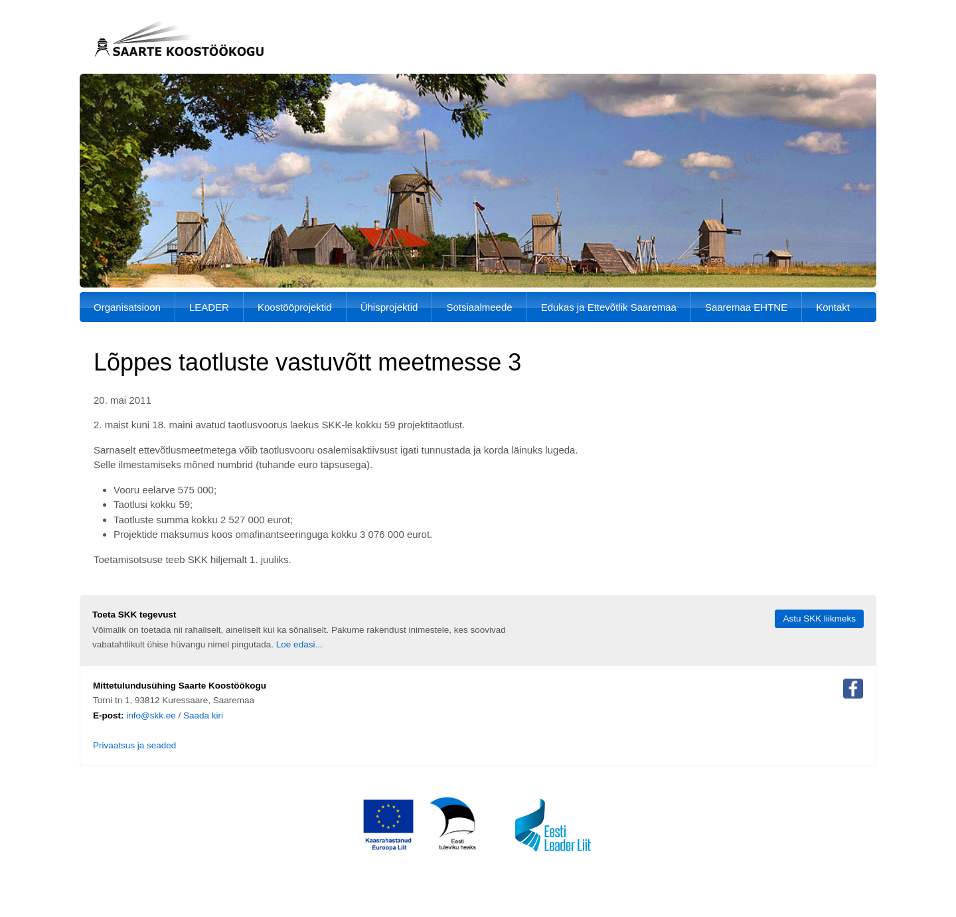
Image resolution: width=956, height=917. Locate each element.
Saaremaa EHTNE (746, 307)
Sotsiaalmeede (479, 307)
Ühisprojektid (389, 307)
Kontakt (833, 307)
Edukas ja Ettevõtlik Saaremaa (609, 307)
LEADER (209, 307)
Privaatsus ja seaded (134, 745)
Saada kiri (203, 715)
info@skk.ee (151, 715)
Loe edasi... (299, 644)
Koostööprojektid (295, 307)
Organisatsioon (127, 307)
